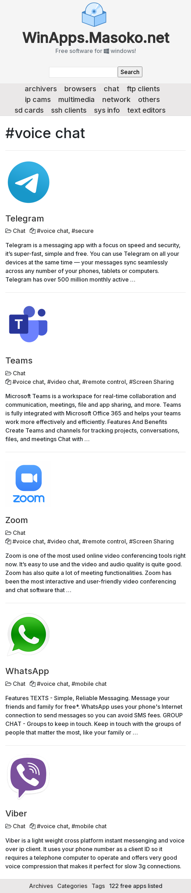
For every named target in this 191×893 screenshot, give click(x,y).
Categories (72, 885)
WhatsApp (27, 671)
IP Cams (38, 99)
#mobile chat (89, 683)
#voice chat (52, 230)
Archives (41, 885)
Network (116, 99)
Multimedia (76, 99)
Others (149, 99)
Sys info (107, 110)
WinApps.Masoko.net (95, 38)
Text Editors (146, 110)
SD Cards (29, 110)
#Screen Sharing (151, 381)
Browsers (80, 88)
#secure (83, 230)
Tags (98, 885)
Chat (111, 88)
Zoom (16, 520)
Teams (19, 360)
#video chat (63, 381)
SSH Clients (69, 110)
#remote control (104, 381)
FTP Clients (143, 88)
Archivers (41, 88)
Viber (16, 813)
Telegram (24, 218)
